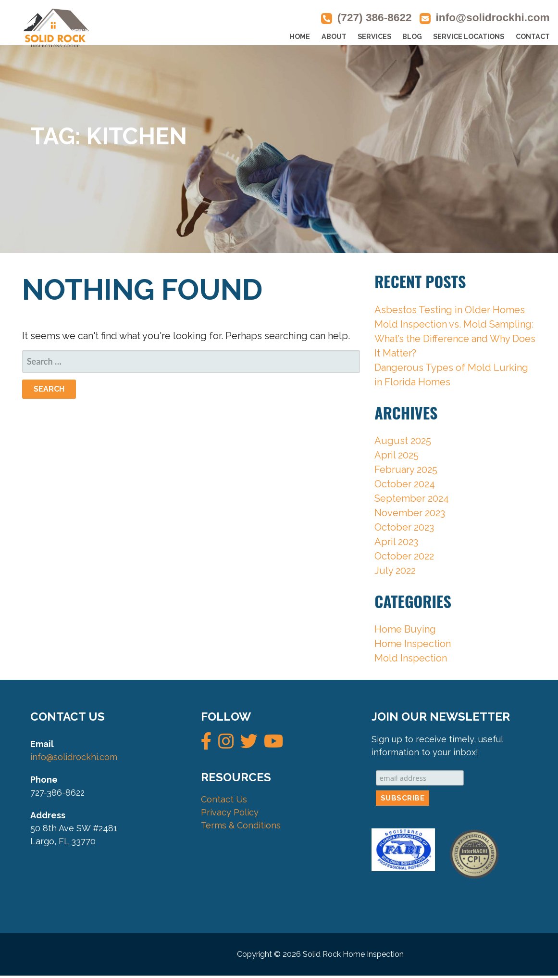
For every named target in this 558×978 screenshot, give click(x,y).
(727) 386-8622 (374, 18)
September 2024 (411, 498)
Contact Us (224, 799)
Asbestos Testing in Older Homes (449, 310)
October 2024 (404, 484)
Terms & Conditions (241, 825)
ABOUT (334, 36)
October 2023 (404, 527)
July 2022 (395, 570)
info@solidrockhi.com (493, 18)
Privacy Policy (230, 812)
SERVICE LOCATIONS (468, 36)
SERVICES (374, 36)
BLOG (412, 36)
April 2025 (396, 455)
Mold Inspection (410, 658)
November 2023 (409, 513)
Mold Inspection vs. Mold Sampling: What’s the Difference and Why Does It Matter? (454, 338)
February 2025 (405, 469)
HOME (299, 36)
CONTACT (533, 36)
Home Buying (405, 629)
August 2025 (402, 440)
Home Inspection (412, 643)
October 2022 (404, 556)
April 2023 (396, 541)
